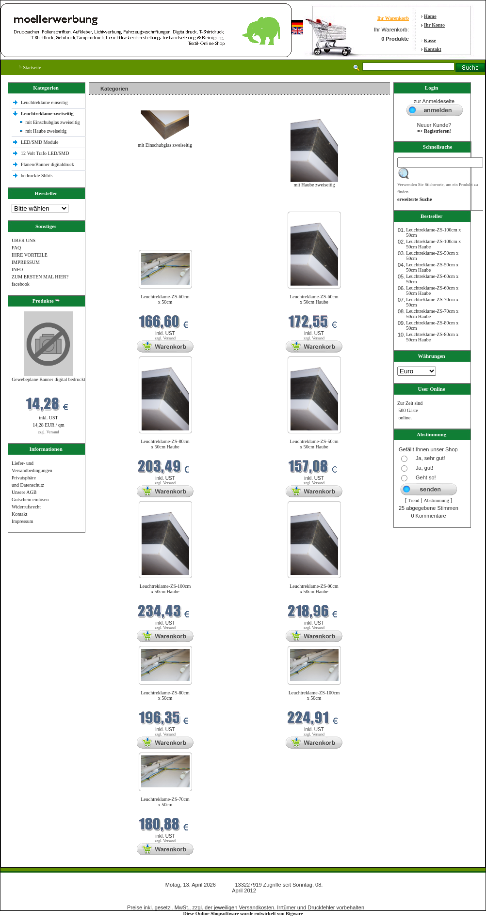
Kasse (430, 40)
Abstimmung (436, 500)
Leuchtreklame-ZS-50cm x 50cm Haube (314, 444)
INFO (17, 269)
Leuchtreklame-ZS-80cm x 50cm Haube (165, 444)
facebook (21, 284)
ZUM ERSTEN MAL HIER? (40, 276)
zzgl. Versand (48, 432)
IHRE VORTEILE (30, 255)
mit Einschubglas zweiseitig (52, 122)
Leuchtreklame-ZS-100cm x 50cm (314, 695)
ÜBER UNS (23, 240)
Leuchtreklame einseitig (45, 102)
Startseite (30, 67)
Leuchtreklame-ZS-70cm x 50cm (165, 802)
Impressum (22, 521)
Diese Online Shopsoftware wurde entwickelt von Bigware (243, 913)
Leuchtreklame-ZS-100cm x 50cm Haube (165, 588)
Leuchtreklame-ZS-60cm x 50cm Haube (314, 299)
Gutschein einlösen (30, 499)
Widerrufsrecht (26, 506)
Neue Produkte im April (115, 205)
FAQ (16, 247)
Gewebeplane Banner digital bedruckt (48, 379)
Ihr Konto (434, 25)
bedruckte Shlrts (36, 175)
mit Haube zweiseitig (45, 131)
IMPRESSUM (26, 262)
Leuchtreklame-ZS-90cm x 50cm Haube (314, 588)
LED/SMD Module (40, 142)
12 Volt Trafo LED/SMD (45, 153)
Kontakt (432, 49)
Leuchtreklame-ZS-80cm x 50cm (165, 695)
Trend (414, 500)
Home (430, 16)
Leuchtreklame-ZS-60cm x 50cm (165, 299)
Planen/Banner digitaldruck (47, 164)
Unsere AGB (24, 492)
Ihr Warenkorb (393, 18)
